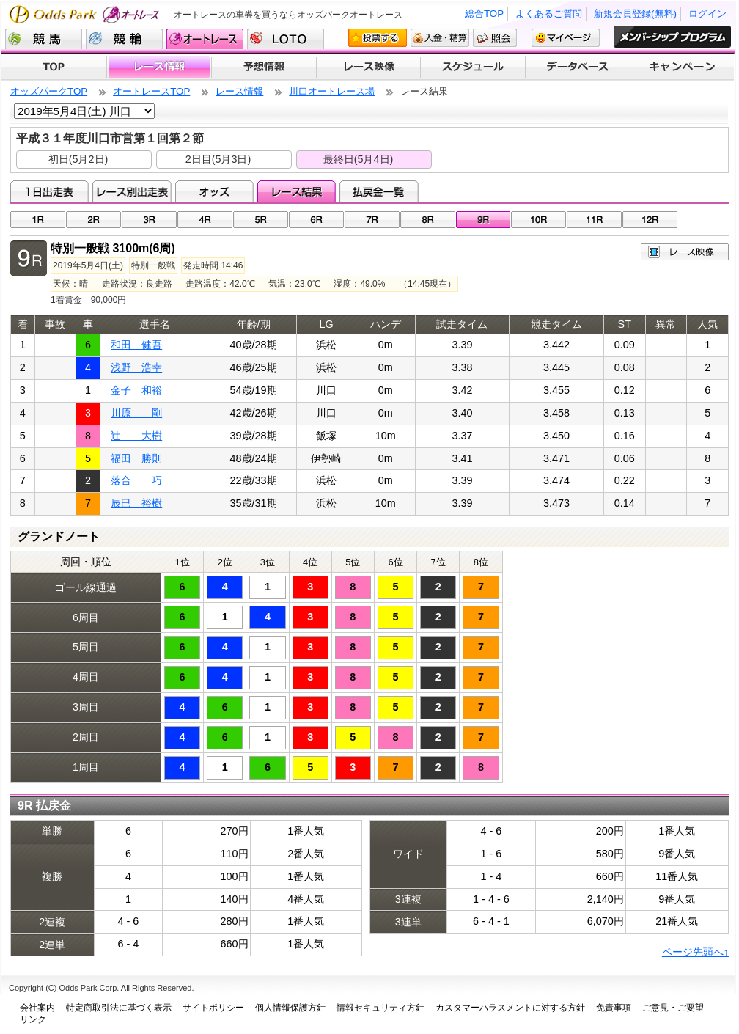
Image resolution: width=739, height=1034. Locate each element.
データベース (578, 67)
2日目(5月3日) (218, 159)
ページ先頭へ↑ (695, 952)
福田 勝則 (136, 458)
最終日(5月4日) (358, 159)
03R (149, 219)
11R (594, 219)
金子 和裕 (136, 390)
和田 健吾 (136, 345)
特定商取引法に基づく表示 (119, 1007)
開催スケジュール (473, 67)
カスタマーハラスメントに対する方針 (510, 1007)
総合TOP (484, 13)
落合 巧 (136, 480)
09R (483, 219)
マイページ (566, 38)
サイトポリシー (213, 1007)
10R (538, 219)
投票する (377, 38)
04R (204, 219)
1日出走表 (49, 191)
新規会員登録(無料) (635, 13)
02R (93, 219)
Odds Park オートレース (85, 14)
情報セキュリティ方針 (380, 1007)
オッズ (214, 191)
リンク (33, 1019)
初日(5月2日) (78, 159)
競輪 (124, 39)
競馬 (43, 39)
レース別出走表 (131, 191)
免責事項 (613, 1007)
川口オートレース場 (332, 91)
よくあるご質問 (548, 13)
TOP (53, 67)
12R (649, 219)
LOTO (285, 39)
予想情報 (263, 67)
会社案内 (37, 1007)
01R (37, 219)
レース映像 (368, 67)
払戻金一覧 (378, 191)
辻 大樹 (136, 435)
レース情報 (158, 67)
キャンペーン (682, 67)
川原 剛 (136, 413)
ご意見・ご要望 (673, 1007)
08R (427, 219)
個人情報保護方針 (290, 1007)
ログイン (707, 13)
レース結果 (296, 191)
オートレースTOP (151, 91)
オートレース (204, 39)
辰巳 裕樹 (136, 503)
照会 (495, 38)
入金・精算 (440, 38)
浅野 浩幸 (136, 367)
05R (260, 219)
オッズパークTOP (48, 91)
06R (316, 219)
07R (372, 219)
